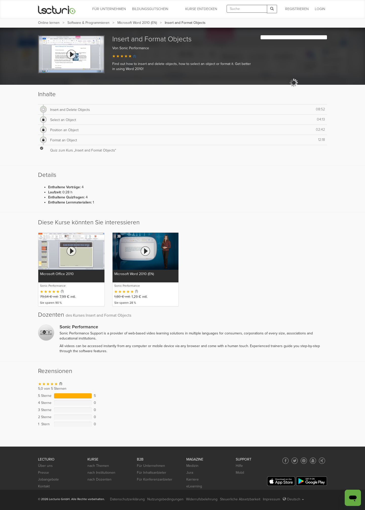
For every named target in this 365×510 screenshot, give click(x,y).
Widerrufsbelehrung (201, 499)
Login (320, 9)
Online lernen (49, 23)
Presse (43, 472)
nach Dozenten (99, 479)
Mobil (240, 472)
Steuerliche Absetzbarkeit (240, 499)
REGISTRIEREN (297, 9)
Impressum (271, 499)
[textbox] (247, 9)
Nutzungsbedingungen (165, 499)
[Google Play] (311, 481)
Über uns (45, 466)
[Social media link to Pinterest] (304, 460)
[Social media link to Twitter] (294, 460)
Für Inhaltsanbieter (151, 472)
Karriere (192, 479)
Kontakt (44, 486)
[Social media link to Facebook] (285, 460)
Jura (189, 472)
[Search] (272, 9)
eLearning (194, 486)
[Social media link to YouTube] (313, 460)
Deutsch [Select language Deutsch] (293, 499)
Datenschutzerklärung (127, 499)
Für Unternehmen (151, 466)
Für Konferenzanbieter (154, 479)
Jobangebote (48, 479)
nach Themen (98, 466)
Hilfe (239, 466)
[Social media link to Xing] (322, 460)
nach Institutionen (101, 472)
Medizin (192, 466)
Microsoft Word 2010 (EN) (137, 23)
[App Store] (281, 481)
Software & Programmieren (88, 23)
